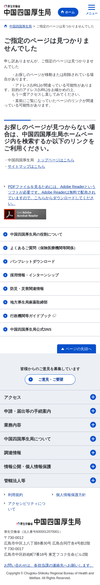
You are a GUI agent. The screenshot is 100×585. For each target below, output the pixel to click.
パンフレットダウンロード (32, 261)
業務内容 (50, 425)
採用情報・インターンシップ (34, 275)
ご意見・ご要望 (50, 379)
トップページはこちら (55, 160)
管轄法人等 (50, 480)
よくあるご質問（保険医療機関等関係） (43, 248)
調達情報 (50, 453)
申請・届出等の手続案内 (50, 411)
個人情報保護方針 (71, 495)
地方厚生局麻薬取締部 (28, 302)
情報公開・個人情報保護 (50, 466)
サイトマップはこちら (26, 166)
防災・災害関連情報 (27, 289)
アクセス (50, 397)
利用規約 (15, 495)
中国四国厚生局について (50, 439)
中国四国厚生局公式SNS (30, 329)
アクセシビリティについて (26, 506)
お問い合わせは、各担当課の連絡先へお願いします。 (49, 565)
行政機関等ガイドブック (33, 316)
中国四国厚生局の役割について (36, 234)
